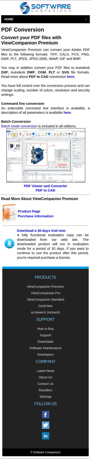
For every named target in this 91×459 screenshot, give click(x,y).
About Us (45, 377)
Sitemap (45, 396)
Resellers (45, 390)
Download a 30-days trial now (41, 230)
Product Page (29, 211)
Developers (45, 354)
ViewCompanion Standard (45, 299)
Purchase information (35, 216)
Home (8, 19)
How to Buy (45, 329)
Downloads (45, 341)
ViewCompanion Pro (45, 293)
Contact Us (45, 384)
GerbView (45, 306)
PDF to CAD (45, 190)
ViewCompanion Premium (45, 286)
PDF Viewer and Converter (45, 186)
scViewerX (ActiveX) (45, 312)
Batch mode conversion (19, 126)
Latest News (45, 371)
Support (45, 335)
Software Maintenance (45, 348)
